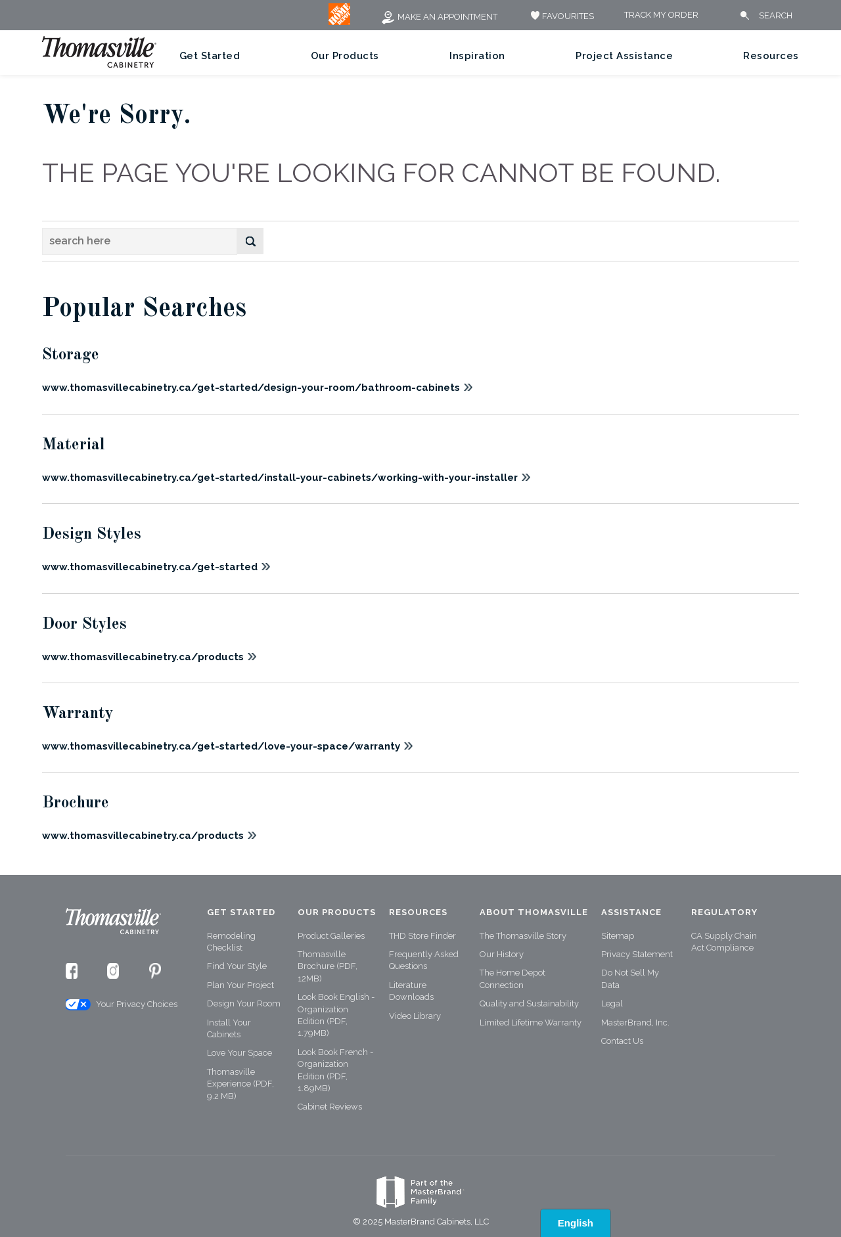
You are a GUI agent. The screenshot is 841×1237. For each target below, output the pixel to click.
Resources (771, 56)
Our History (502, 954)
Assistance (631, 912)
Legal (612, 1003)
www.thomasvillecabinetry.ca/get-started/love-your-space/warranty (221, 746)
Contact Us (622, 1041)
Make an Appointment (438, 17)
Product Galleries (331, 936)
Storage (70, 355)
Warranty (77, 714)
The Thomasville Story (523, 936)
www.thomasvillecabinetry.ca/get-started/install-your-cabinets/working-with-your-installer (280, 478)
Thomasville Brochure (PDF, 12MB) (327, 966)
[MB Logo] (339, 22)
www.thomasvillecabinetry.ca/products (143, 657)
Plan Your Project (240, 985)
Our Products (345, 56)
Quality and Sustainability (529, 1003)
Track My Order (661, 15)
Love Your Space (239, 1053)
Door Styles (84, 624)
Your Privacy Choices (120, 1004)
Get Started (209, 56)
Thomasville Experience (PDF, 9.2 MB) (240, 1084)
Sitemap (617, 936)
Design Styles (91, 534)
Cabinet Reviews (330, 1107)
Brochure (75, 803)
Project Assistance (624, 56)
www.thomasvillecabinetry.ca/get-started (150, 567)
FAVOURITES (561, 16)
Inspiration (477, 56)
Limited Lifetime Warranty (530, 1022)
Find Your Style (237, 966)
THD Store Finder (422, 936)
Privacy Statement (637, 954)
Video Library (415, 1016)
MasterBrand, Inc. (635, 1022)
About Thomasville (534, 912)
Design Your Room (244, 1003)
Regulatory (724, 912)
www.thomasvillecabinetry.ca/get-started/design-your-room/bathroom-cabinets (251, 388)
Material (73, 445)
